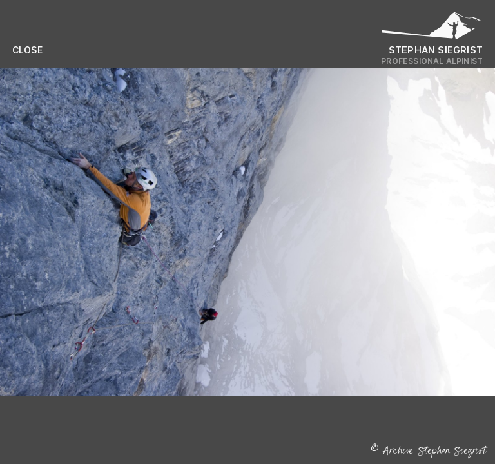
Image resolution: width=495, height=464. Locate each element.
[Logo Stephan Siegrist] (431, 28)
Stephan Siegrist (436, 49)
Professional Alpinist (432, 61)
